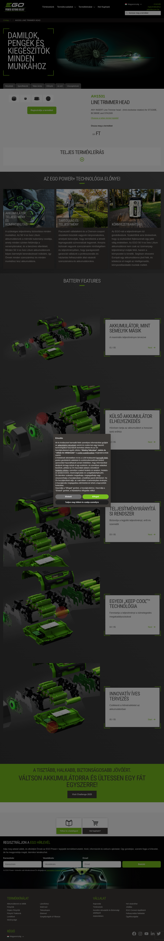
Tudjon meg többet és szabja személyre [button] (82, 502)
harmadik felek (102, 458)
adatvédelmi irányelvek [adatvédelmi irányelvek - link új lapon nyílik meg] (67, 445)
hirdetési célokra (61, 470)
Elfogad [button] (95, 497)
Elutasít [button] (68, 497)
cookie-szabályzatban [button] (86, 453)
